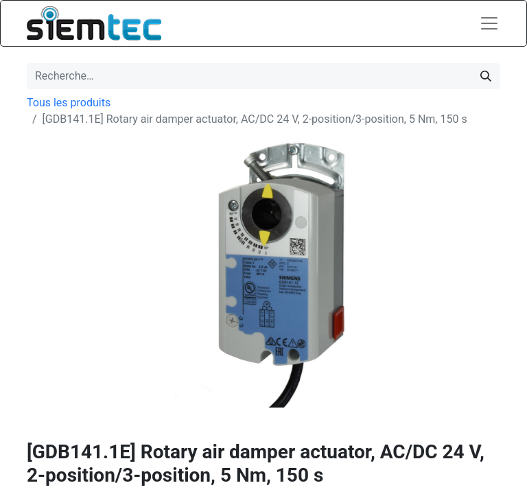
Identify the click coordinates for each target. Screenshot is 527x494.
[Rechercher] (485, 76)
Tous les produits (68, 102)
